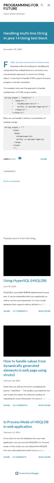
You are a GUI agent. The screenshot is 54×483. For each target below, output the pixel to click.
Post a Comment (11, 179)
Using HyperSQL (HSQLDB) (25, 278)
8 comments (19, 455)
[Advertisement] (27, 208)
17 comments (20, 309)
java (13, 157)
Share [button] (43, 157)
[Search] (42, 5)
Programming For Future (20, 7)
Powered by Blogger (27, 471)
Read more (45, 309)
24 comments (20, 403)
